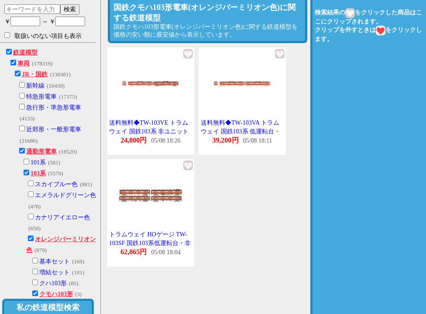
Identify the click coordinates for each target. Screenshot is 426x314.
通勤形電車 (41, 151)
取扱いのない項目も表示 (43, 35)
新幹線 (35, 85)
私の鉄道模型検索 (48, 307)
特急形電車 (41, 96)
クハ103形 (53, 283)
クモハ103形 (56, 294)
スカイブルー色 (56, 184)
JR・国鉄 (35, 74)
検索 (70, 9)
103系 (38, 173)
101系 (38, 162)
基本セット (54, 261)
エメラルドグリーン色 (65, 195)
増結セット (54, 272)
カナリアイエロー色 (62, 217)
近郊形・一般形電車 (53, 129)
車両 (23, 63)
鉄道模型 (25, 52)
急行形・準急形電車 (53, 107)
